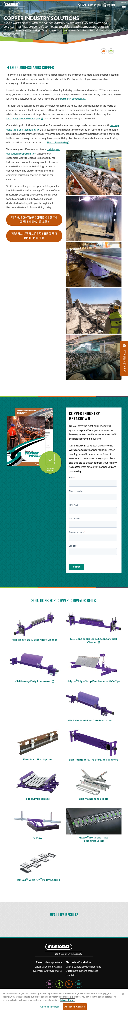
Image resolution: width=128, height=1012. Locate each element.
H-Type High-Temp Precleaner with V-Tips (93, 681)
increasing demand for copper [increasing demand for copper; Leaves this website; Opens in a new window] (23, 118)
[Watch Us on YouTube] (78, 984)
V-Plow (37, 837)
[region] (64, 1000)
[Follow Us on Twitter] (69, 984)
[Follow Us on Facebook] (59, 984)
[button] (87, 4)
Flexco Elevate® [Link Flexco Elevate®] (56, 142)
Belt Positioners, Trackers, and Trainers (93, 759)
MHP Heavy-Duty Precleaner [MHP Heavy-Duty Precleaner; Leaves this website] (33, 681)
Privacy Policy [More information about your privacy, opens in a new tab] (67, 1000)
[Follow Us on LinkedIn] (49, 984)
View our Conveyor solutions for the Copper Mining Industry (34, 219)
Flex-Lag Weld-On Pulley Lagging (38, 879)
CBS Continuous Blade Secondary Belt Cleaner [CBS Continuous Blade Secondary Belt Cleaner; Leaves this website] (93, 640)
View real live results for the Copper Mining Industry (34, 236)
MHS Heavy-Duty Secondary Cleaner (34, 639)
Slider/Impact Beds (38, 798)
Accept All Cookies (74, 1006)
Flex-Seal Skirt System (37, 759)
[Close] (122, 994)
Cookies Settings (49, 1006)
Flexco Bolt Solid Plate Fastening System (93, 838)
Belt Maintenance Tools (93, 798)
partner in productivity (73, 98)
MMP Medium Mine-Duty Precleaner (90, 720)
